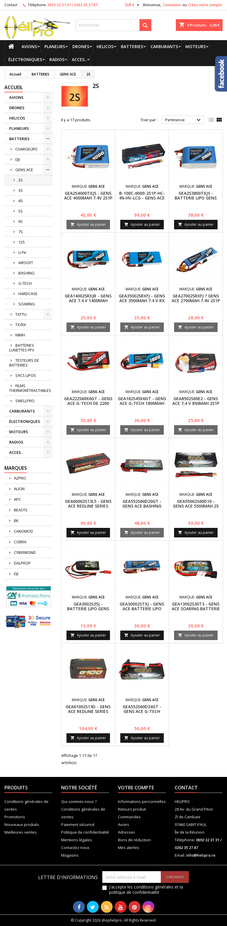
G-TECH (25, 283)
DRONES (80, 46)
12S (21, 242)
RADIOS (56, 59)
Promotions (14, 816)
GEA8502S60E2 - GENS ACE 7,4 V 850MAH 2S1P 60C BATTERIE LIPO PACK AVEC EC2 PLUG (195, 405)
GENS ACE (24, 169)
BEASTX (20, 510)
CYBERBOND (24, 552)
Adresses (126, 832)
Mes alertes (128, 847)
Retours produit (132, 809)
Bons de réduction (134, 839)
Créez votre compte (205, 4)
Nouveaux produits (21, 824)
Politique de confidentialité (85, 832)
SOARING (26, 304)
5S (20, 211)
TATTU (21, 314)
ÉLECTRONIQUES (25, 59)
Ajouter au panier (88, 224)
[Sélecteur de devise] (133, 5)
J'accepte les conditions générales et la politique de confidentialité (146, 889)
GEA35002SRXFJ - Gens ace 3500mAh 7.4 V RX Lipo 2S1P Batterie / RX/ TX (142, 303)
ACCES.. (79, 59)
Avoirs (123, 824)
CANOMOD (23, 531)
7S (20, 231)
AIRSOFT (25, 262)
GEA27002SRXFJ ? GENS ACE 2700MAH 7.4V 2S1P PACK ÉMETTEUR (196, 300)
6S (20, 221)
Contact (10, 4)
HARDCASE (28, 293)
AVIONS (29, 46)
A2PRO (19, 478)
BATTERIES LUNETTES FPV (21, 348)
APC (17, 499)
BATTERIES (132, 46)
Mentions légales (76, 839)
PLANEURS (54, 46)
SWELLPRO (25, 400)
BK (16, 520)
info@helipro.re (200, 855)
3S (20, 190)
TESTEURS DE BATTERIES (24, 363)
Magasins (70, 855)
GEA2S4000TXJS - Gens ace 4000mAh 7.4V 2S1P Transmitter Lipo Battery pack (88, 200)
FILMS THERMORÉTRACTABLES (30, 388)
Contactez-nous (75, 847)
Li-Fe (22, 252)
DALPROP (22, 563)
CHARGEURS (26, 149)
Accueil (13, 87)
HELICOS (105, 46)
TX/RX (20, 324)
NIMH (20, 335)
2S (20, 180)
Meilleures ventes (20, 832)
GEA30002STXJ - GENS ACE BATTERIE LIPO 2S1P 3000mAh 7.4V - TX (142, 611)
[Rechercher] (113, 25)
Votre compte (136, 787)
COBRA (19, 541)
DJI (17, 159)
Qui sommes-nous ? (79, 801)
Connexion (172, 4)
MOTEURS (195, 46)
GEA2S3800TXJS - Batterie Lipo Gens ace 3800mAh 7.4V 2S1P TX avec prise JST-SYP (196, 200)
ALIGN (19, 488)
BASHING (26, 273)
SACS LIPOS (25, 375)
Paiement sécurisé (78, 824)
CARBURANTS (164, 46)
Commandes (129, 816)
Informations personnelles (142, 801)
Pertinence (183, 120)
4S (20, 200)
